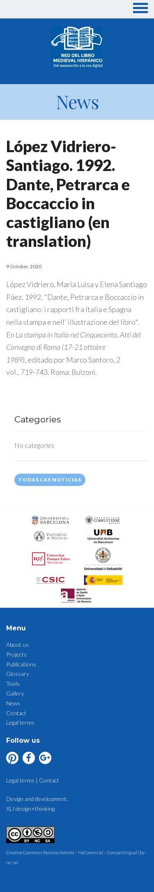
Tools (13, 683)
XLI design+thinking (30, 808)
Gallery (15, 693)
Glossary (17, 673)
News (13, 703)
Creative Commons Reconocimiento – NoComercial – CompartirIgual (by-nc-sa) (76, 852)
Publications (21, 664)
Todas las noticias (49, 480)
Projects (16, 654)
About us (17, 644)
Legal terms (20, 722)
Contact (16, 712)
